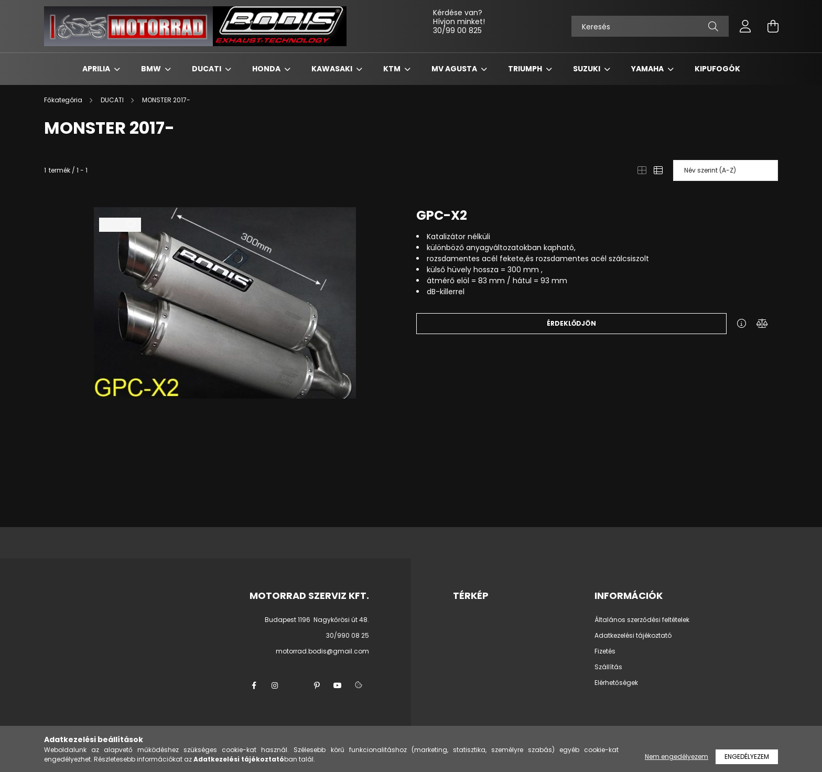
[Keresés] (650, 26)
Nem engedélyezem (676, 756)
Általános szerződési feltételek (641, 620)
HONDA (267, 68)
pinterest (316, 685)
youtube (337, 685)
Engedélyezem (746, 756)
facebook (253, 685)
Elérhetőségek (616, 683)
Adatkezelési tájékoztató (633, 635)
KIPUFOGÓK (717, 68)
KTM (392, 68)
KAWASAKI (332, 68)
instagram (274, 685)
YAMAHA (648, 68)
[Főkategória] (64, 99)
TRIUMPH (526, 68)
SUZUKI (587, 68)
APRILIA (97, 68)
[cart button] (772, 26)
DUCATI (207, 68)
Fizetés (604, 651)
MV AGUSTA (455, 68)
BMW (152, 68)
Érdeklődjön (571, 323)
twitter (295, 685)
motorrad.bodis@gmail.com (322, 651)
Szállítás (608, 667)
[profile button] (745, 26)
